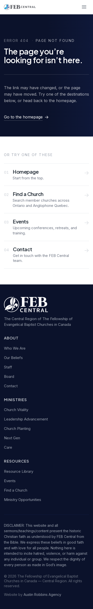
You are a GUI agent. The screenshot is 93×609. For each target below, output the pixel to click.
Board (9, 376)
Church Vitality (16, 409)
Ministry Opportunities (22, 499)
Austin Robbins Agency (42, 594)
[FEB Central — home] (20, 7)
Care (8, 447)
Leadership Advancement (26, 419)
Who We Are (15, 348)
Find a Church (15, 490)
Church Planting (17, 428)
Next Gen (12, 438)
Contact (11, 386)
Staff (8, 367)
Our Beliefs (13, 357)
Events (10, 480)
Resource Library (18, 471)
